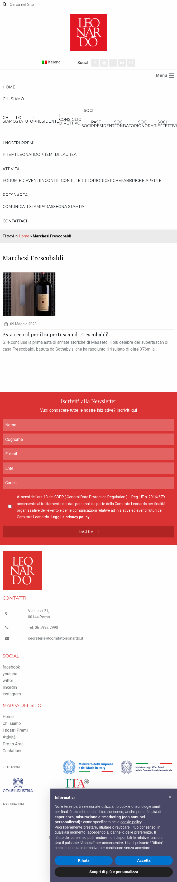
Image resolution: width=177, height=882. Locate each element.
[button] (170, 797)
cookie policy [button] (131, 822)
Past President (102, 124)
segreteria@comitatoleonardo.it (55, 638)
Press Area (15, 195)
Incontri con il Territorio (70, 180)
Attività (11, 169)
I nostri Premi (19, 143)
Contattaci (15, 221)
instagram (12, 693)
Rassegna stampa (64, 206)
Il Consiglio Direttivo (70, 119)
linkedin (10, 687)
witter (8, 680)
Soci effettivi (167, 124)
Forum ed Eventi (21, 180)
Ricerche (110, 180)
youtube (10, 673)
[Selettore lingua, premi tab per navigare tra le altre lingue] (59, 62)
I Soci (87, 110)
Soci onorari (147, 124)
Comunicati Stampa (24, 206)
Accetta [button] (144, 860)
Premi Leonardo (21, 154)
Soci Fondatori (126, 124)
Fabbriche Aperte (141, 180)
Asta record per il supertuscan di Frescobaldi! (55, 334)
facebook (11, 667)
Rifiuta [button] (83, 860)
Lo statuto (24, 119)
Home (9, 87)
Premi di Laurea (58, 154)
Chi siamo (13, 99)
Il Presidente (46, 119)
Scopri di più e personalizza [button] (113, 872)
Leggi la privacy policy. (70, 517)
